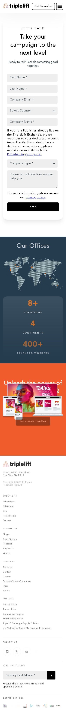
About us (7, 567)
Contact (7, 572)
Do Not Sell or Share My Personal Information (27, 628)
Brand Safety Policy (13, 619)
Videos (6, 553)
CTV (5, 511)
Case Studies (10, 539)
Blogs (6, 534)
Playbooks (8, 548)
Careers (7, 576)
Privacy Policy (10, 604)
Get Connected (43, 6)
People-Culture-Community (17, 581)
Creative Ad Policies (13, 614)
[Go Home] (16, 6)
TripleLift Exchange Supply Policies (21, 623)
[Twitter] (17, 651)
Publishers (8, 506)
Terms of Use (10, 609)
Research (7, 544)
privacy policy (35, 197)
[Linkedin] (7, 651)
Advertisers (8, 502)
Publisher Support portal (24, 154)
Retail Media (9, 516)
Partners (7, 520)
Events (6, 591)
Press (5, 586)
